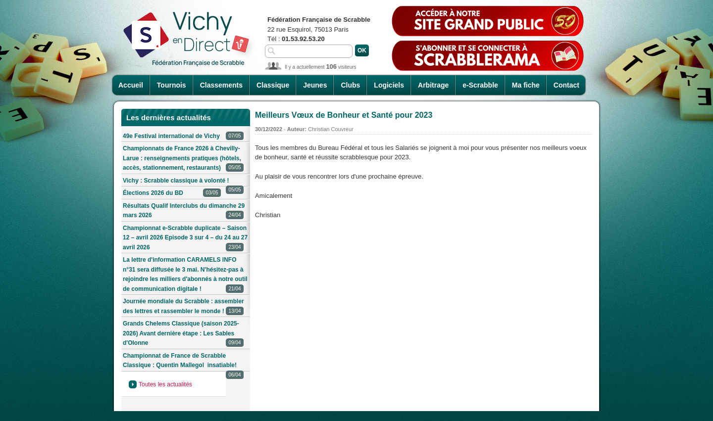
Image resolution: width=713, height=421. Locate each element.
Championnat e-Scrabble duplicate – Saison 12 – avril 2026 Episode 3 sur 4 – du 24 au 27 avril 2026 (185, 238)
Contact (566, 85)
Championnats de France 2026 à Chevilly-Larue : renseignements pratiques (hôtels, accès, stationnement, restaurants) (183, 159)
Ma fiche (526, 85)
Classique (272, 85)
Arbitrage (433, 85)
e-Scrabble (480, 85)
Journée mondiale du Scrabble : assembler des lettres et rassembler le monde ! (183, 307)
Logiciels (389, 85)
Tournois (171, 85)
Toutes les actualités (165, 384)
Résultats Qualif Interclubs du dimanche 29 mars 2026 (184, 211)
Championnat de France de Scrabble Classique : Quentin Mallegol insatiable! (183, 362)
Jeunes (315, 85)
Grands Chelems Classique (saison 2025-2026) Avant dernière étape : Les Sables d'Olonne (183, 334)
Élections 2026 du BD (172, 193)
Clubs (350, 85)
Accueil (130, 85)
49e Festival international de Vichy (183, 136)
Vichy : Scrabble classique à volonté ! (183, 182)
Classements (221, 85)
